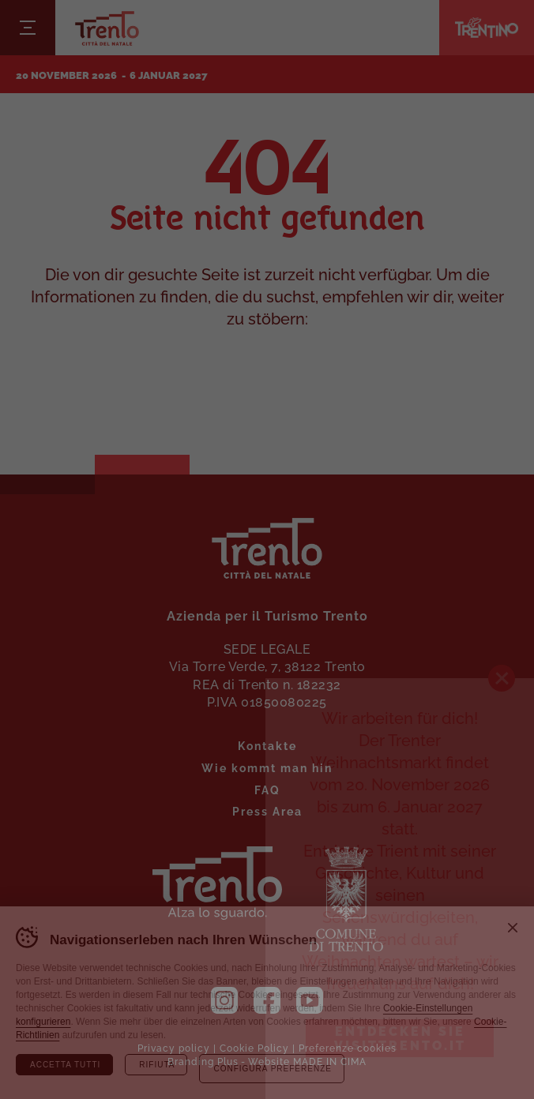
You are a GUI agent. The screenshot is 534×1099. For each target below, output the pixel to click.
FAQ (267, 789)
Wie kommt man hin (267, 767)
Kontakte (267, 744)
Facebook (267, 1000)
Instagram (224, 1000)
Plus (228, 1060)
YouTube (309, 1000)
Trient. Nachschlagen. (217, 883)
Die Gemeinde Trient (346, 898)
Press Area (267, 810)
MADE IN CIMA (330, 1060)
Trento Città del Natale (107, 28)
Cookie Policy (254, 1047)
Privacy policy (173, 1047)
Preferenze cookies (348, 1047)
